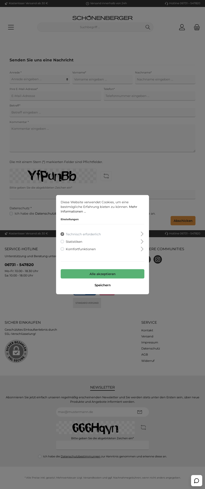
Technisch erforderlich (83, 234)
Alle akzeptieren (102, 274)
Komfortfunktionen (81, 249)
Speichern (103, 285)
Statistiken (74, 241)
